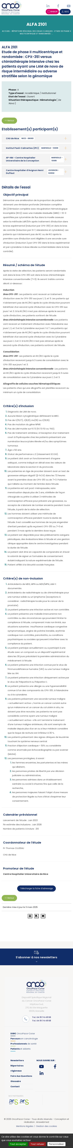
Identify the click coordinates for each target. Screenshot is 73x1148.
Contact (15, 1086)
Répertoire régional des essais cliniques (32, 31)
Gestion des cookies (46, 1126)
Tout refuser (37, 1144)
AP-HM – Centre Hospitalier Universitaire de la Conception (35, 159)
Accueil (6, 31)
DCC (65, 11)
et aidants (21, 1048)
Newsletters (17, 1060)
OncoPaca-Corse (23, 1033)
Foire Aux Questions (21, 1076)
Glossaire (16, 1081)
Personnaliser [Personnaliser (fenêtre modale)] (56, 1144)
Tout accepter (18, 1144)
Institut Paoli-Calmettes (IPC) (33, 148)
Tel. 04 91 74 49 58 (41, 1020)
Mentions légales (24, 1126)
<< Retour (9, 120)
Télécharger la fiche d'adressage (36, 888)
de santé (23, 1043)
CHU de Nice (20, 138)
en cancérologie (24, 1038)
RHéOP (52, 11)
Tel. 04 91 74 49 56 (41, 1017)
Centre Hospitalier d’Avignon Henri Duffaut (35, 171)
